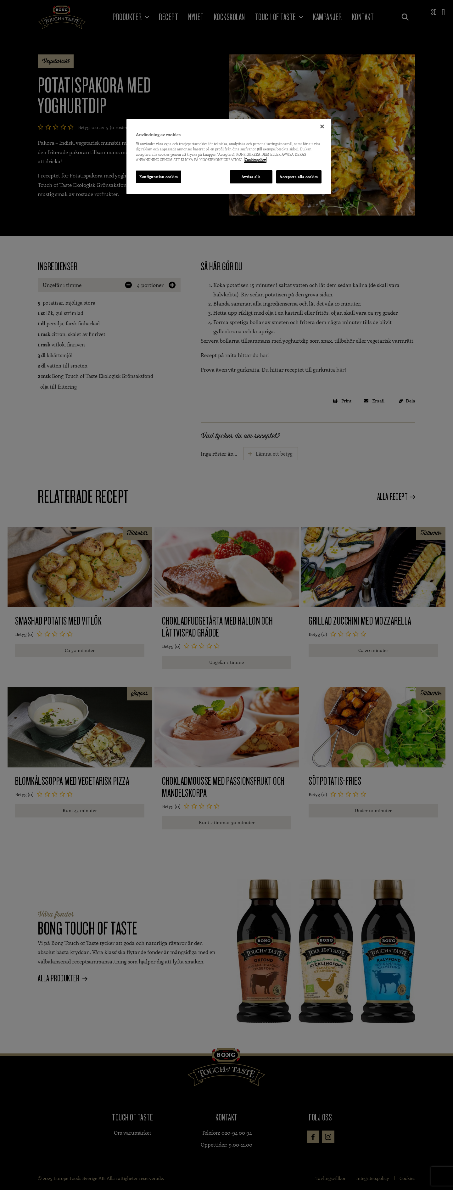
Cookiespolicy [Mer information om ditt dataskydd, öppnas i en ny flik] (255, 159)
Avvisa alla (250, 176)
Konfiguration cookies (158, 176)
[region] (228, 156)
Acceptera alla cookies (299, 176)
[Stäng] (322, 126)
